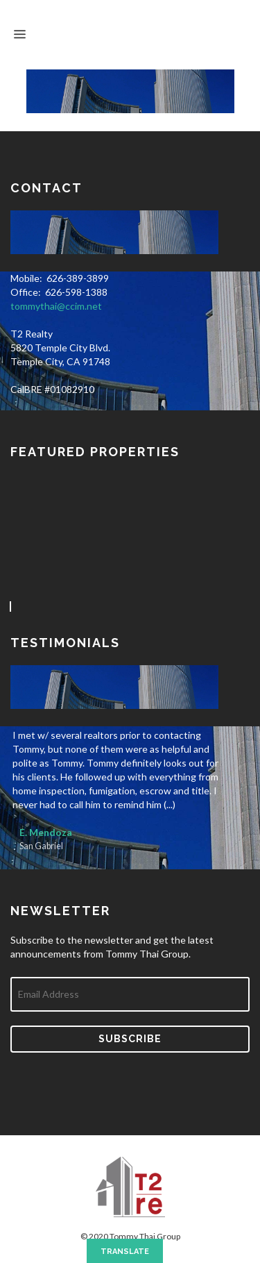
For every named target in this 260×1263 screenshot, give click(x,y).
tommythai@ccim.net (56, 306)
